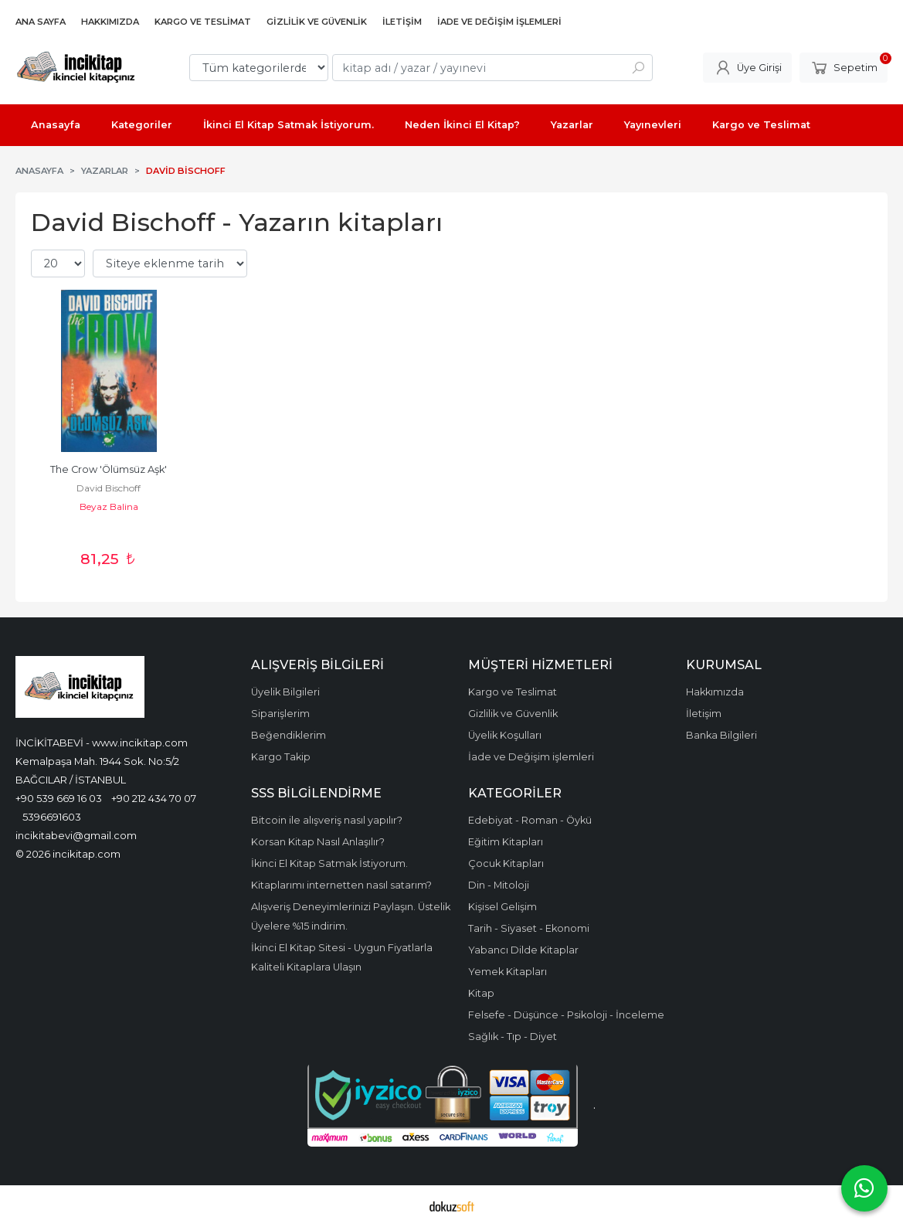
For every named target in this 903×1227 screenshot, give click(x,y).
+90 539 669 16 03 (58, 798)
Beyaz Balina (109, 506)
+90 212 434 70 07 (153, 798)
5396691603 (51, 817)
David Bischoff (108, 488)
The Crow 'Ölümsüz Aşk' (108, 469)
